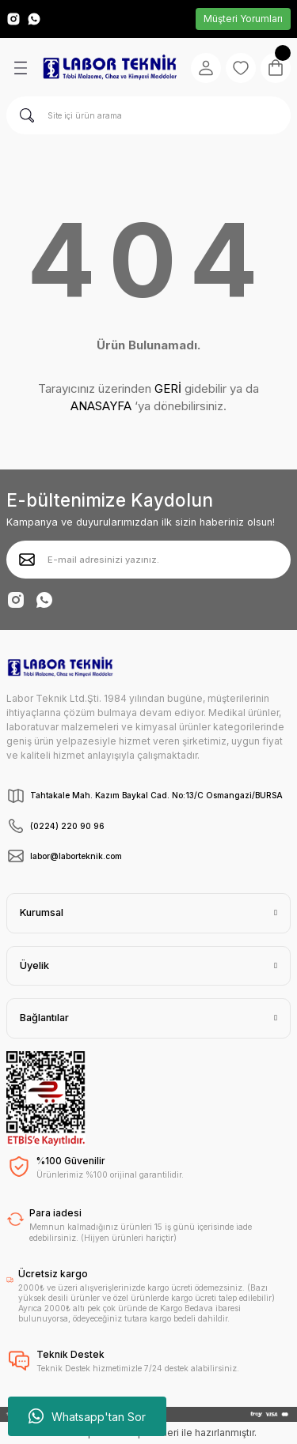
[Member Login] (205, 67)
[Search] (148, 115)
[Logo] (109, 68)
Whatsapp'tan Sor (87, 1416)
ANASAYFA (100, 405)
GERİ (167, 388)
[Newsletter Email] (148, 560)
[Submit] (27, 560)
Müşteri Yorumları (243, 19)
